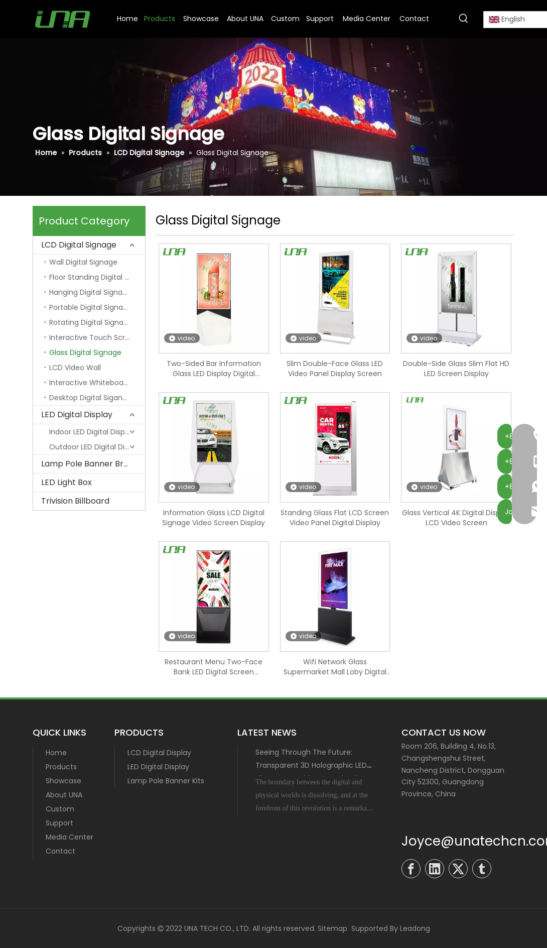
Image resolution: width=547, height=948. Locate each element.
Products (61, 767)
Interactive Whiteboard (89, 383)
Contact (60, 851)
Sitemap (332, 928)
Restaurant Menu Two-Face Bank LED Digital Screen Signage (213, 667)
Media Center (69, 837)
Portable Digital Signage (90, 307)
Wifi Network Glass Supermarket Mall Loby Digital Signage (335, 667)
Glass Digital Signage (85, 352)
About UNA (64, 795)
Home (56, 753)
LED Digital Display (76, 414)
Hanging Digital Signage (90, 292)
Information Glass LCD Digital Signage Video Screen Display (213, 518)
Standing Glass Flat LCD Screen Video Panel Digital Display (335, 518)
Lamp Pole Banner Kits (165, 781)
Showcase (63, 781)
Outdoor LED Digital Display (96, 447)
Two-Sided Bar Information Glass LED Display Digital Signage (214, 369)
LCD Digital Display (159, 753)
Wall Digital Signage (83, 262)
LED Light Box (66, 482)
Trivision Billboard (75, 501)
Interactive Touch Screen (94, 337)
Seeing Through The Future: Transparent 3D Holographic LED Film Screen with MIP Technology (312, 765)
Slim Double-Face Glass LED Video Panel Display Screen (335, 369)
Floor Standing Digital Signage (97, 277)
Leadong (415, 928)
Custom (60, 809)
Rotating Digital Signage (90, 322)
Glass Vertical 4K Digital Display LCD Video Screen (456, 518)
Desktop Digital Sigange (90, 398)
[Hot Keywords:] (464, 19)
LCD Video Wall (75, 368)
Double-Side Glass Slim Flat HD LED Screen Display (456, 369)
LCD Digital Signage (78, 245)
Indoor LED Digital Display (92, 432)
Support (59, 823)
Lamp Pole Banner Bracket (93, 463)
